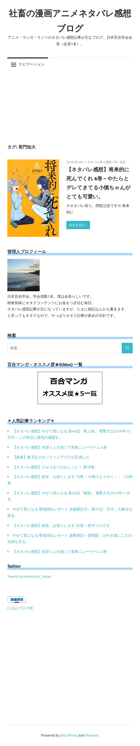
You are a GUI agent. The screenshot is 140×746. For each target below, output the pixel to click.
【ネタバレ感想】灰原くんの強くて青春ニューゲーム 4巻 (59, 447)
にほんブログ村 (20, 608)
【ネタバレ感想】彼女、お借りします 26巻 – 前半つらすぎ (61, 525)
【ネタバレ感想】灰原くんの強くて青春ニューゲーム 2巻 (59, 551)
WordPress (69, 735)
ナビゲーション (31, 64)
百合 (123, 162)
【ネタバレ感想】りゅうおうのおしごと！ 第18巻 (53, 467)
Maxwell (91, 735)
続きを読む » (78, 224)
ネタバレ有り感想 (99, 162)
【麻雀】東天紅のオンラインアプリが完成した (50, 457)
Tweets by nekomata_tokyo (29, 576)
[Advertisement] (70, 104)
